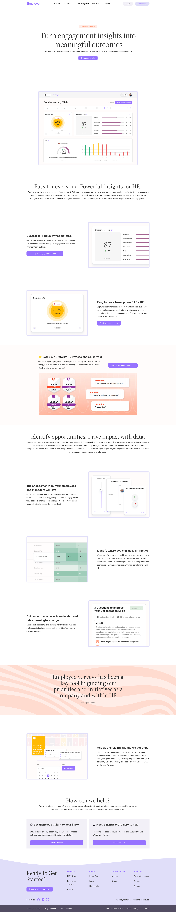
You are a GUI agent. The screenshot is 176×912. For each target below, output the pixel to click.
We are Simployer (141, 876)
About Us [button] (97, 3)
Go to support (119, 842)
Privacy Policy (132, 908)
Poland (60, 908)
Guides (114, 881)
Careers (137, 881)
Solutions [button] (69, 3)
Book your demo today (123, 365)
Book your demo (109, 323)
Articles (114, 876)
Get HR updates (56, 842)
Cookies (121, 908)
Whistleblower (111, 908)
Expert (70, 889)
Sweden (53, 908)
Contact (137, 886)
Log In (127, 4)
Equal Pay (93, 876)
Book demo (142, 4)
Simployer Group (33, 908)
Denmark (68, 908)
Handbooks (94, 886)
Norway (45, 908)
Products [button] (58, 3)
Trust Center (145, 908)
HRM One (71, 876)
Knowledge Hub (83, 4)
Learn (91, 881)
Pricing (107, 4)
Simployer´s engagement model (44, 253)
